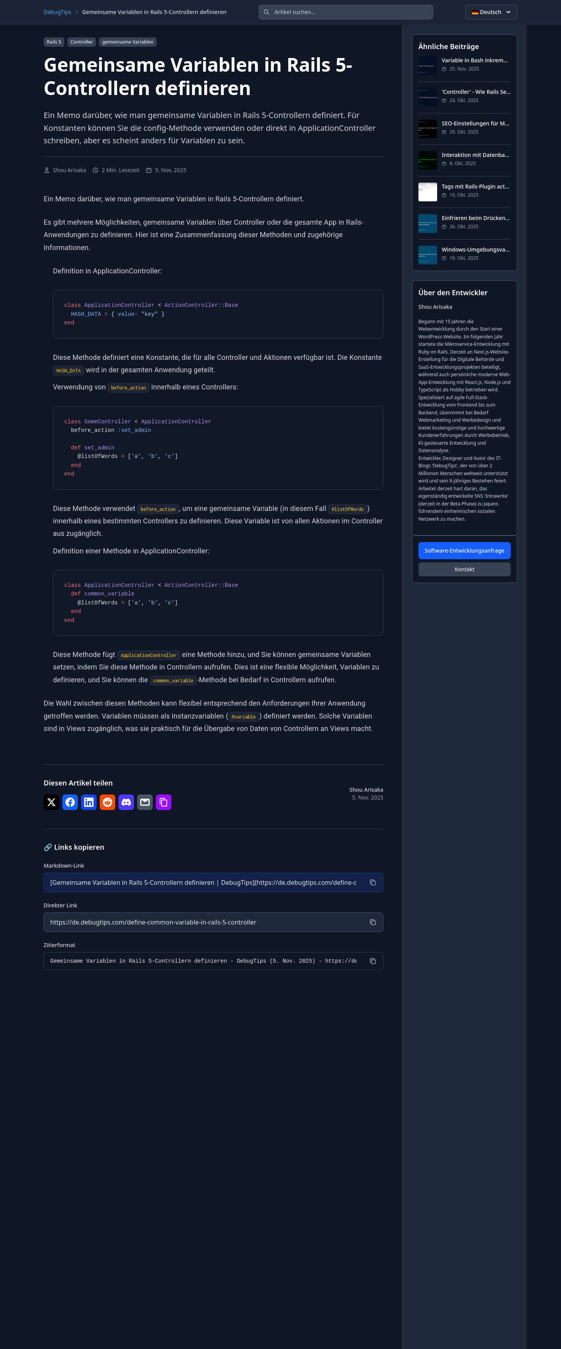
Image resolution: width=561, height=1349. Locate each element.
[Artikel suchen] (346, 12)
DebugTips (57, 12)
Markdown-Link (64, 865)
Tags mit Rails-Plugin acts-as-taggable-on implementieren (476, 186)
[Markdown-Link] (203, 882)
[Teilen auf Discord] (126, 802)
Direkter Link (60, 905)
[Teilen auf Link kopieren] (163, 802)
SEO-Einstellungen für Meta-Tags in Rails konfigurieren (476, 123)
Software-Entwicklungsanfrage (465, 550)
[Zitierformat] (203, 961)
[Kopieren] (373, 882)
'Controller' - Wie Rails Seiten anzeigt (476, 91)
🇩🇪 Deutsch (492, 12)
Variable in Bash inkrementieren (476, 60)
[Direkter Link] (203, 922)
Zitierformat (59, 945)
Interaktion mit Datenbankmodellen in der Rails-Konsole (476, 154)
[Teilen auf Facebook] (70, 802)
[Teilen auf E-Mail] (145, 802)
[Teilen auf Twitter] (51, 802)
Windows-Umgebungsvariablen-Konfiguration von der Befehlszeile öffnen (476, 249)
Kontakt (465, 569)
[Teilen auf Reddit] (107, 802)
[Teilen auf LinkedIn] (89, 802)
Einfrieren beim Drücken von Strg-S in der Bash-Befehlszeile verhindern (476, 218)
